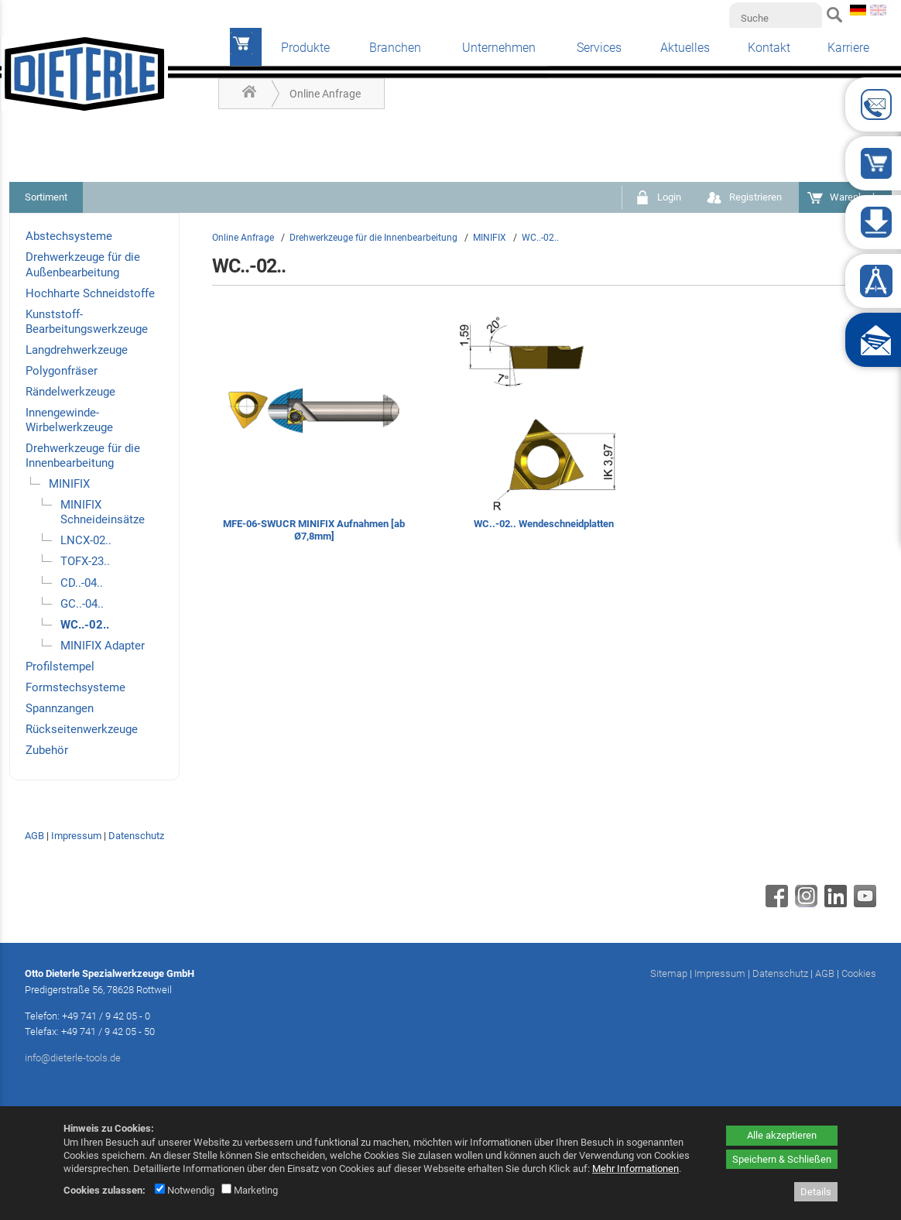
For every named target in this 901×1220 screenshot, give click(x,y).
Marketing (249, 1190)
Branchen (395, 47)
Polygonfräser (62, 371)
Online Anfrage (325, 93)
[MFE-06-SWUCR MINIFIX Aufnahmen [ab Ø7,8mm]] (314, 430)
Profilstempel (60, 666)
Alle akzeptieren (782, 1135)
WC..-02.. (84, 625)
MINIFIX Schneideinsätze (102, 512)
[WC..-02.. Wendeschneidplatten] (544, 430)
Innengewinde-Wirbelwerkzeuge (69, 420)
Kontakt (769, 47)
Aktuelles (685, 47)
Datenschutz (136, 835)
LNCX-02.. (85, 540)
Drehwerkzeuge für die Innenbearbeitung (83, 455)
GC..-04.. (82, 604)
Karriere (848, 47)
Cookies (858, 973)
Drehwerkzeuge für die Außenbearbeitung (83, 264)
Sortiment (46, 197)
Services (599, 47)
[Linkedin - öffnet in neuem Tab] (833, 903)
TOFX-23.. (85, 561)
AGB (34, 835)
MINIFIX (69, 484)
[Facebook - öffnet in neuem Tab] (775, 903)
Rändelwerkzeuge (70, 392)
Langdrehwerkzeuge (77, 350)
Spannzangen (60, 708)
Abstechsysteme (69, 236)
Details (815, 1192)
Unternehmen (499, 47)
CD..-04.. (81, 583)
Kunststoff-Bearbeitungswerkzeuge (87, 321)
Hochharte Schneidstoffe (90, 293)
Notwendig (184, 1190)
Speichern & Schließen (781, 1159)
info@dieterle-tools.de (73, 1058)
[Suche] (775, 17)
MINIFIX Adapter (102, 646)
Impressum (76, 835)
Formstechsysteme (75, 687)
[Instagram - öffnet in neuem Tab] (804, 903)
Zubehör (47, 750)
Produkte (305, 47)
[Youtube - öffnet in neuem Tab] (863, 903)
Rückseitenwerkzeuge (82, 729)
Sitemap (668, 973)
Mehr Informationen (635, 1168)
